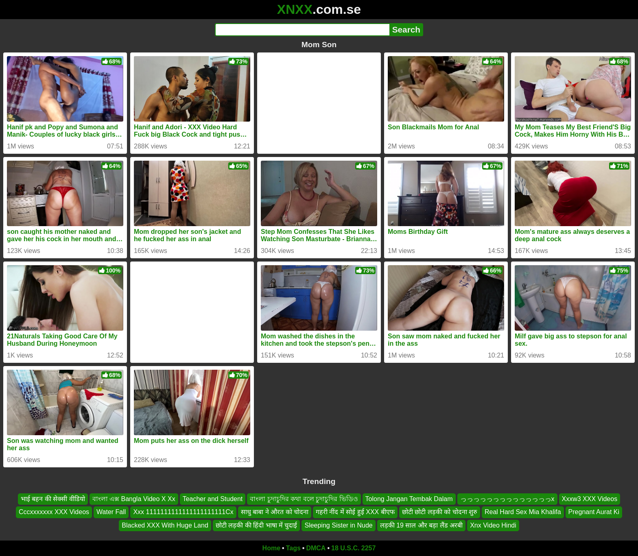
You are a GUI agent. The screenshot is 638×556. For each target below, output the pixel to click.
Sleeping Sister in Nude (338, 525)
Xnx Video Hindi (493, 525)
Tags (293, 548)
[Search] (302, 29)
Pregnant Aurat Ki (593, 511)
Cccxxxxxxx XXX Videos (54, 511)
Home (271, 548)
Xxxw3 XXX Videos (590, 498)
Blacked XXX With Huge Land (165, 525)
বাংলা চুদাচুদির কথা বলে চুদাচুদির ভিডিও (304, 498)
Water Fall (111, 511)
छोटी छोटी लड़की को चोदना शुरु (439, 511)
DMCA (316, 548)
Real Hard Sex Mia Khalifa (523, 511)
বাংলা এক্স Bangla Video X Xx (133, 498)
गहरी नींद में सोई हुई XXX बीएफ (355, 511)
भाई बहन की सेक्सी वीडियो (53, 498)
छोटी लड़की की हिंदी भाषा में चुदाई (256, 525)
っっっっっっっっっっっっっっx (507, 498)
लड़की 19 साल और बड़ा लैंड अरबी (421, 525)
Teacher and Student (213, 498)
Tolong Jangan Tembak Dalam (409, 498)
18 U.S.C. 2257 (353, 548)
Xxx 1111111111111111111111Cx (183, 511)
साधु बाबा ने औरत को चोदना (274, 511)
